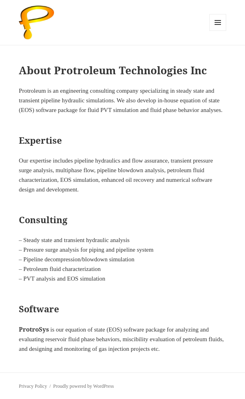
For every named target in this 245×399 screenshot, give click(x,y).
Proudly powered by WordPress (83, 386)
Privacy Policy (33, 386)
